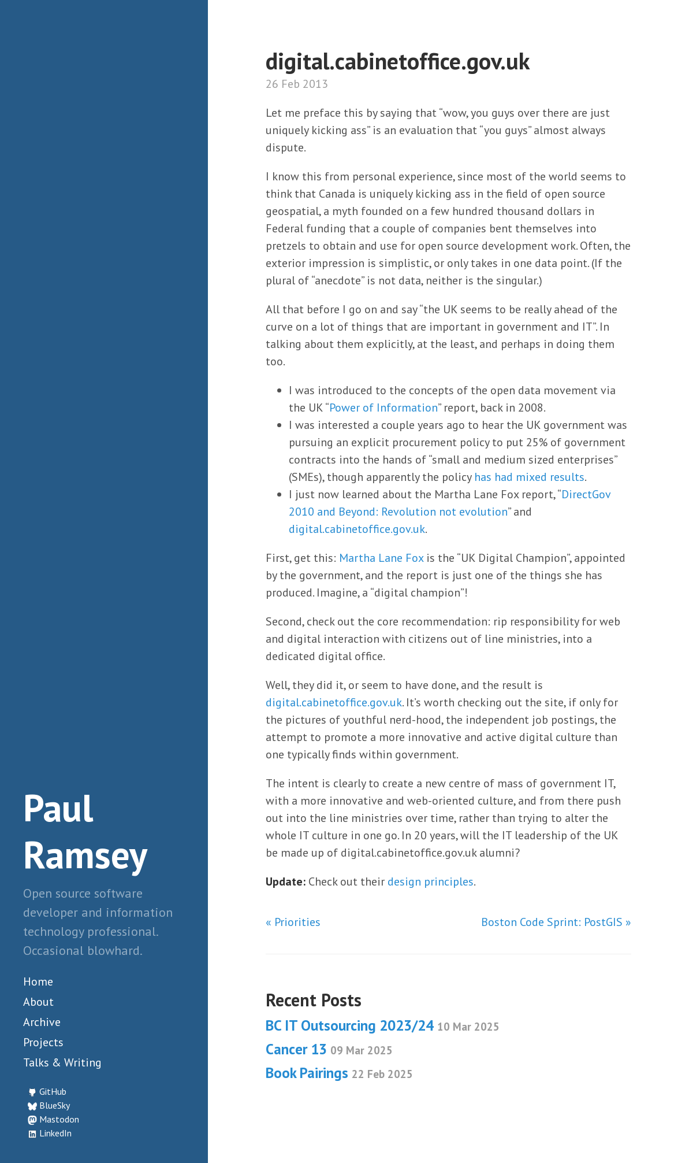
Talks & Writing (62, 1062)
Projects (43, 1042)
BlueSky (54, 1105)
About (38, 1001)
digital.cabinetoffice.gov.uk (357, 528)
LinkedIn (55, 1133)
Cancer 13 (329, 1049)
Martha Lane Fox (381, 557)
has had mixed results (529, 476)
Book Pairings (339, 1073)
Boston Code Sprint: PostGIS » (556, 921)
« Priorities (293, 921)
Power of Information (383, 407)
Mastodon (59, 1119)
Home (38, 981)
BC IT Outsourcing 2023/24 (383, 1025)
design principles (431, 881)
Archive (42, 1021)
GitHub (52, 1091)
